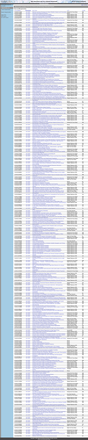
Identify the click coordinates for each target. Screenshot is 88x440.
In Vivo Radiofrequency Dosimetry (40, 210)
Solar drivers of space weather (39, 373)
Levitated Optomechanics (38, 244)
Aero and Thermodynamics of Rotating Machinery (43, 35)
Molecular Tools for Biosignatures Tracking (42, 275)
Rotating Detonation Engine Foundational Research (44, 362)
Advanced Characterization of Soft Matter (41, 16)
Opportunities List (5, 7)
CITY (68, 10)
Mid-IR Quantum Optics (37, 267)
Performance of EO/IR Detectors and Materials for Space (45, 321)
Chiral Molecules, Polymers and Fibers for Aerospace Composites (47, 66)
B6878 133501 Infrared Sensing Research (42, 51)
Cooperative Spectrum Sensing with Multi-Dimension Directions (46, 93)
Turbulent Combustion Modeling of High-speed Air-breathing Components (49, 411)
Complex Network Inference (38, 78)
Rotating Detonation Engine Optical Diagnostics (43, 365)
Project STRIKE (36, 340)
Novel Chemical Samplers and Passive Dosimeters (43, 305)
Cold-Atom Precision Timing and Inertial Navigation (43, 73)
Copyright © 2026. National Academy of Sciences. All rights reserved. (44, 438)
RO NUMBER (18, 10)
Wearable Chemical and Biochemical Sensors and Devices (45, 432)
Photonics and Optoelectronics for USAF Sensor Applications (46, 325)
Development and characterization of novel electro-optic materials (47, 115)
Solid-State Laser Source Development (41, 375)
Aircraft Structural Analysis (38, 41)
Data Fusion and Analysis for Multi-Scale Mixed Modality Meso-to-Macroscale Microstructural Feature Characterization (47, 103)
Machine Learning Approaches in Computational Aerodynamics (46, 249)
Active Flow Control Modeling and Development (43, 15)
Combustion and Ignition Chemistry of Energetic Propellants (45, 74)
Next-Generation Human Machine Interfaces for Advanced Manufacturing (48, 297)
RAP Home (3, 16)
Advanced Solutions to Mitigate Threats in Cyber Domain (45, 33)
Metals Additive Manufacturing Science (41, 264)
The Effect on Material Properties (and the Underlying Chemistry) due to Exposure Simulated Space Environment (48, 392)
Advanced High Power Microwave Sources (42, 28)
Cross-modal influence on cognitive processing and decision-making (47, 94)
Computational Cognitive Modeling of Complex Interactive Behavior (47, 80)
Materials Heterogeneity (37, 252)
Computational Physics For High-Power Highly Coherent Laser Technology (49, 86)
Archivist (34, 45)
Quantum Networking (37, 341)
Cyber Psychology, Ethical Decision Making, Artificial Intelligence (46, 101)
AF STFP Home (4, 17)
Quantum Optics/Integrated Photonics (40, 343)
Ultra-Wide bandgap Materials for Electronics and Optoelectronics (47, 417)
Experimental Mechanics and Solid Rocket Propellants (44, 158)
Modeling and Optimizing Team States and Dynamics (44, 273)
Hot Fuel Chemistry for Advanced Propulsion (42, 199)
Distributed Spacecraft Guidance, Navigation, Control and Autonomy (47, 128)
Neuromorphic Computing (38, 293)
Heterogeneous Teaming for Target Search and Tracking (45, 183)
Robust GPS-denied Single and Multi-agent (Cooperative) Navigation (47, 361)
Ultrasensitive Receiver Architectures (40, 420)
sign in (82, 4)
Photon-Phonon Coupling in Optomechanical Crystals (44, 324)
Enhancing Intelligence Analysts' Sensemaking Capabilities (45, 150)
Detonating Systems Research (39, 111)
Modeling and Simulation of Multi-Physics (41, 274)
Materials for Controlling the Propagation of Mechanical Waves (46, 251)
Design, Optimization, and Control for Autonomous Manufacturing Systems (49, 110)
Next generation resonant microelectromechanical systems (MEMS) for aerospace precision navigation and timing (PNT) (48, 296)
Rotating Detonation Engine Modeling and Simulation (44, 363)
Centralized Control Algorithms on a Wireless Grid (43, 59)
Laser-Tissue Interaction (37, 240)
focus (86, 4)
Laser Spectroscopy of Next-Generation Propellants (44, 237)
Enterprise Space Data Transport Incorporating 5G (43, 153)
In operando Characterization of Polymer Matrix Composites (46, 204)
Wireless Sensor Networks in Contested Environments (44, 435)
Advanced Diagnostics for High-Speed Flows (42, 24)
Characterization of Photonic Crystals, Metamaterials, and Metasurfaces (48, 62)
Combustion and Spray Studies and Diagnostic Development (46, 76)
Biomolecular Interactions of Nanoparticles (42, 56)
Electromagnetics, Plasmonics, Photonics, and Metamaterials (46, 136)
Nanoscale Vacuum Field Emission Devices (42, 287)
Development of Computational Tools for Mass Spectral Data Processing (48, 118)
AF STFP (3, 6)
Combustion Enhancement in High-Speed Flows (43, 77)
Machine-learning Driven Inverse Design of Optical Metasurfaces (47, 250)
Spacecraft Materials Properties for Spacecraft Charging (45, 376)
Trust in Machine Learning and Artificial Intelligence (43, 410)
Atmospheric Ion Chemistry (38, 46)
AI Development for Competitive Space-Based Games (44, 40)
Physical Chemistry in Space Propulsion (41, 326)
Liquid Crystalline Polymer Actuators (40, 245)
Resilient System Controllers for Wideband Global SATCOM (45, 360)
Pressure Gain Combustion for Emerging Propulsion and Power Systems (48, 333)
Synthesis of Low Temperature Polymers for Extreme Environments (47, 384)
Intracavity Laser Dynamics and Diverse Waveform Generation (46, 222)
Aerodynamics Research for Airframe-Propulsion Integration (45, 37)
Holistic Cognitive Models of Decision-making (42, 197)
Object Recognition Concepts (39, 315)
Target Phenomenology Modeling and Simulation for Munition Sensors (48, 388)
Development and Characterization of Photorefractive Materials (46, 116)
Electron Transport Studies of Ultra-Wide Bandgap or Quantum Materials (48, 139)
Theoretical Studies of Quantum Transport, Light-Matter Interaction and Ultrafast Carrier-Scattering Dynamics (48, 396)
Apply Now (3, 14)
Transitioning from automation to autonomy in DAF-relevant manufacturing (49, 408)
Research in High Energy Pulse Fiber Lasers (42, 353)
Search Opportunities (6, 9)
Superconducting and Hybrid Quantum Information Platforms (46, 377)
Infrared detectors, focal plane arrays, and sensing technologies (46, 213)
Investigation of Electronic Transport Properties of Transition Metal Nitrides (49, 229)
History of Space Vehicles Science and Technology (43, 196)
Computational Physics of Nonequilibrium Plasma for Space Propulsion (48, 87)
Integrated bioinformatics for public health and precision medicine (47, 214)
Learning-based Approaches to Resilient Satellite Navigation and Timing (48, 243)
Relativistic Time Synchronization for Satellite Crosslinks (45, 350)
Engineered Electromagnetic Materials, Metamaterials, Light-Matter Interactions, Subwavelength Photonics (47, 147)
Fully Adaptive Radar (37, 167)
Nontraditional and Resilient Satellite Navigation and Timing (45, 302)
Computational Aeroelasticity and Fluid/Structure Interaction (45, 79)
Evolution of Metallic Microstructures (40, 154)
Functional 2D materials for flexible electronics (42, 168)
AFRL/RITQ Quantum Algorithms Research (42, 38)
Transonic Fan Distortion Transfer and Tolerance (43, 409)
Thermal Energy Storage (38, 397)
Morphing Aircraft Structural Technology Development (44, 276)
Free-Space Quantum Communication (41, 166)
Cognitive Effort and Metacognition (40, 70)
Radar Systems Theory (37, 345)
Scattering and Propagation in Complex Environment (44, 366)
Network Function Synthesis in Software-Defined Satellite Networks (47, 288)
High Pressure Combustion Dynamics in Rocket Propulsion (45, 189)
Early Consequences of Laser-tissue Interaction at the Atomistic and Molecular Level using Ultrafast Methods (47, 130)
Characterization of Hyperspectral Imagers (42, 60)
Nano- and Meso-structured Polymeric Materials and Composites (47, 282)
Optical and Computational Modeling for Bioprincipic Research (46, 318)
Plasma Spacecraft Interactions (39, 332)
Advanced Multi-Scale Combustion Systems (42, 29)
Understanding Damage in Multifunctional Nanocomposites (45, 424)
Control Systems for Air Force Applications (42, 92)
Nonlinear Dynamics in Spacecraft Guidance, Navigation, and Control (48, 301)
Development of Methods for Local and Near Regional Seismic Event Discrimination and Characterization (47, 123)
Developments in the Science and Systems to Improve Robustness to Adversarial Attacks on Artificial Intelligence (48, 125)
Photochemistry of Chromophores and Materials (43, 323)
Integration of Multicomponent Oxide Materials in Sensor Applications (48, 221)
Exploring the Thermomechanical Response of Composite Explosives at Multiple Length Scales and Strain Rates (48, 160)
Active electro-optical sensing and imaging (42, 14)
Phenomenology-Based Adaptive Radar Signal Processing (45, 322)
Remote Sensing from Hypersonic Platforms (42, 351)
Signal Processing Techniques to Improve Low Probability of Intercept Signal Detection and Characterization (48, 371)
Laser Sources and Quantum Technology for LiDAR (44, 236)
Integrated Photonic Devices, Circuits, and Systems (44, 215)
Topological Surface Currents (39, 401)
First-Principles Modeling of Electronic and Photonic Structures (46, 161)
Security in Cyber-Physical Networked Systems (43, 367)
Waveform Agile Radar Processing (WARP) (42, 431)
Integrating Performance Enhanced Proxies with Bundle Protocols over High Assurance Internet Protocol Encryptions (48, 219)
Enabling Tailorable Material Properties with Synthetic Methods (46, 144)
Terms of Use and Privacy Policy (44, 439)
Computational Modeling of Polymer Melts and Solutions (45, 85)
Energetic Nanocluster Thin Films (39, 145)
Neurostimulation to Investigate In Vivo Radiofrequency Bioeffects (47, 294)
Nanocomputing (36, 283)
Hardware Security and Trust (38, 181)
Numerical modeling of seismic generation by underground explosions (48, 314)
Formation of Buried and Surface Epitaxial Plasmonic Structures (46, 165)
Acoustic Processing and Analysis (40, 13)
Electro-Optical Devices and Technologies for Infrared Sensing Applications (49, 135)
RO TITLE (34, 10)
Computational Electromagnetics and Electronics (43, 81)
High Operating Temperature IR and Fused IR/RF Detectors (45, 187)
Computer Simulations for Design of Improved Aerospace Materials (47, 88)
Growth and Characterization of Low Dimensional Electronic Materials (48, 178)
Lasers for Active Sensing (38, 242)
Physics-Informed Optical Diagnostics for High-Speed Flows (45, 330)
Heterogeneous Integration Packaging (41, 182)
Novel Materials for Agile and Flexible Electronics (43, 309)
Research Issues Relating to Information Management (44, 356)
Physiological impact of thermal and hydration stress (44, 331)
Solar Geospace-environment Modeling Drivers (43, 374)
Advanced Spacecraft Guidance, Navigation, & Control (44, 34)
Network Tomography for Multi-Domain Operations (43, 289)
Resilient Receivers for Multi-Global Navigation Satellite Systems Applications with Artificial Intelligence (47, 359)
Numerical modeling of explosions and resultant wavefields (45, 312)
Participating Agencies (6, 4)
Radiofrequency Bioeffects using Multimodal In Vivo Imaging (46, 346)
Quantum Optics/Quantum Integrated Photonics (43, 344)
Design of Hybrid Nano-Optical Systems (41, 107)
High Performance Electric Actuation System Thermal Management (47, 188)
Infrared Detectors (36, 211)
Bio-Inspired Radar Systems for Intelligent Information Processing (47, 55)
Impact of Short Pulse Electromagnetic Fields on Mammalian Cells (47, 201)
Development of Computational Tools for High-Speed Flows (45, 117)
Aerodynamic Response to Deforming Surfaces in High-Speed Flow (47, 36)
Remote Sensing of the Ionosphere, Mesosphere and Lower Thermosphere (49, 352)
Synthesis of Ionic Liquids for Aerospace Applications (44, 383)
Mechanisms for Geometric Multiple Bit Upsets (42, 260)
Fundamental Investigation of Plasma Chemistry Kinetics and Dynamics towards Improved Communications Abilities (48, 170)
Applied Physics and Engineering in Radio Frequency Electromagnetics (48, 44)
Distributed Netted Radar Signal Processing (42, 127)
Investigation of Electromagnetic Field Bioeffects (43, 228)
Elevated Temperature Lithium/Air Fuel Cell (42, 143)
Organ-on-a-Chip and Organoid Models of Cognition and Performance (48, 319)
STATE (83, 10)
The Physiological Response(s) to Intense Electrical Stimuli (45, 394)
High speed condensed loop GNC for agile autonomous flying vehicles (48, 190)
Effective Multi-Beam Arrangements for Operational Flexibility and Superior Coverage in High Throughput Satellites (49, 132)
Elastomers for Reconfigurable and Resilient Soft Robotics (45, 134)
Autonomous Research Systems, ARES (41, 50)
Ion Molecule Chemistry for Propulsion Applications (43, 232)
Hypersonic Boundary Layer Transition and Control (43, 200)
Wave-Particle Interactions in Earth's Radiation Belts (44, 430)
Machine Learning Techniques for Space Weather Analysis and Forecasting (49, 12)
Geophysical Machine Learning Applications (42, 177)
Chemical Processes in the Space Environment (43, 65)
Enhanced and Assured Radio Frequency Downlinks (44, 149)
